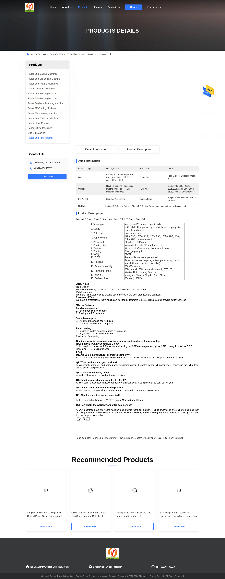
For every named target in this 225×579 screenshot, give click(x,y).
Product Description (139, 149)
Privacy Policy (56, 576)
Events (98, 7)
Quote (133, 7)
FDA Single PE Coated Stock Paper (137, 438)
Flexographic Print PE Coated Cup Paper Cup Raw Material (133, 514)
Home (53, 7)
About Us (67, 7)
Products (83, 7)
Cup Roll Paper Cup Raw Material (99, 438)
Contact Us (113, 7)
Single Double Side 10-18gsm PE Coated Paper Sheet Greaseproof (44, 514)
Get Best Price (156, 136)
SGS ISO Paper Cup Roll (170, 438)
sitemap (44, 576)
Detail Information (96, 149)
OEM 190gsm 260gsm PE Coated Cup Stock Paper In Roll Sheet (88, 514)
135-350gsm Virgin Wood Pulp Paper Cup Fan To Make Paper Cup (178, 514)
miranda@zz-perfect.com (47, 162)
